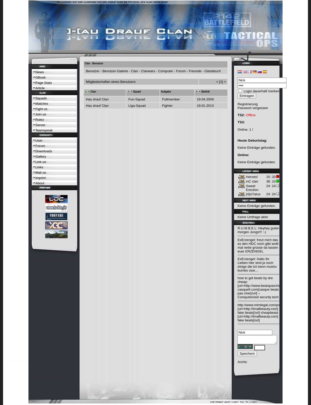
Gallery (40, 156)
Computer (165, 71)
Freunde (195, 71)
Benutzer (92, 71)
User (38, 140)
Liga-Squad (137, 106)
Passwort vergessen (253, 108)
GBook (40, 77)
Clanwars (148, 71)
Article (40, 88)
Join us (40, 114)
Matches (41, 104)
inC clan (252, 181)
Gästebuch (213, 71)
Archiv (242, 363)
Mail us (40, 172)
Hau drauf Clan (97, 99)
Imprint (40, 178)
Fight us (41, 109)
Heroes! (252, 177)
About (39, 183)
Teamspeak (44, 130)
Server (40, 125)
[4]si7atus (253, 194)
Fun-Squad (136, 99)
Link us (40, 162)
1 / (251, 129)
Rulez (39, 120)
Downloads (43, 151)
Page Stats (43, 83)
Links (39, 167)
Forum (40, 146)
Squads (41, 98)
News (39, 72)
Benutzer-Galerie (115, 71)
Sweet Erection (252, 188)
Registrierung (248, 104)
